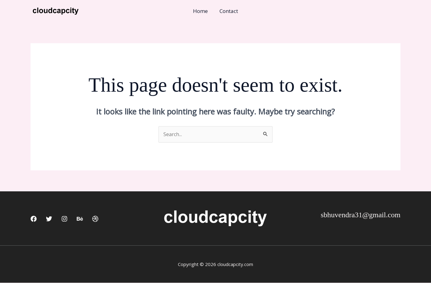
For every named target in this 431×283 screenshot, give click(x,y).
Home (201, 11)
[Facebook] (34, 219)
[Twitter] (49, 219)
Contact (228, 11)
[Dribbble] (95, 219)
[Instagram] (64, 219)
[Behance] (80, 219)
